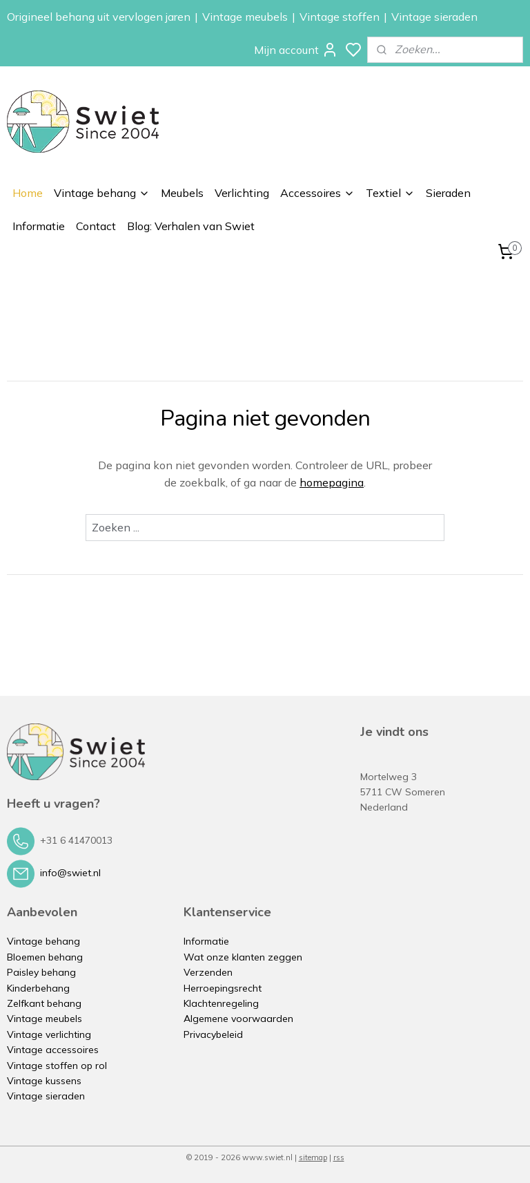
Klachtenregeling (221, 1003)
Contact (96, 226)
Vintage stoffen (340, 16)
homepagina (332, 482)
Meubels (182, 193)
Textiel (390, 193)
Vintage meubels (245, 16)
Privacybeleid (213, 1034)
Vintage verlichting (49, 1034)
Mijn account (296, 49)
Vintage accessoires (53, 1049)
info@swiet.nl (70, 873)
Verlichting (242, 193)
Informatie (38, 226)
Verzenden (208, 972)
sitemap (313, 1157)
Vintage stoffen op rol (57, 1065)
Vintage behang (102, 193)
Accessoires (317, 193)
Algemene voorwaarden (238, 1018)
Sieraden (448, 193)
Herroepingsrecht (223, 988)
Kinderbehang (38, 988)
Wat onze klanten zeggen (243, 957)
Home (27, 193)
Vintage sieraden (434, 16)
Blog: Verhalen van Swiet (191, 226)
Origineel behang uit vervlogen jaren (98, 16)
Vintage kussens (44, 1081)
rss (338, 1157)
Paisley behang (41, 972)
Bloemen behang (45, 957)
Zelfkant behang (44, 1003)
